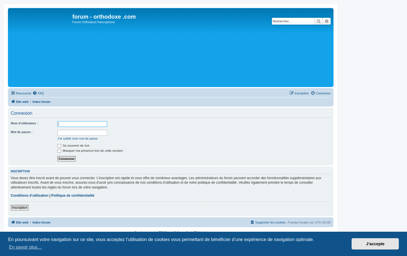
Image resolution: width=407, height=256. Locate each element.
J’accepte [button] (375, 244)
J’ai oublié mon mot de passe (77, 138)
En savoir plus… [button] (25, 247)
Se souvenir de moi (73, 145)
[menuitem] (38, 93)
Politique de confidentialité (72, 196)
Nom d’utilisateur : (24, 123)
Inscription (19, 208)
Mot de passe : (21, 132)
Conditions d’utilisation (29, 196)
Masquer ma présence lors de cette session (90, 150)
